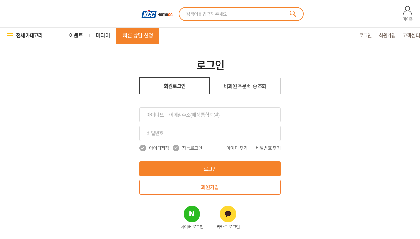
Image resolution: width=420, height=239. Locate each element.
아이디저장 (154, 148)
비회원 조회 (245, 86)
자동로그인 (187, 148)
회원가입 (387, 35)
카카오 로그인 (228, 227)
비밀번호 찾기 (268, 148)
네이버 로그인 (191, 227)
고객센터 (411, 35)
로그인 (365, 35)
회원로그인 (175, 86)
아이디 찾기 (236, 148)
